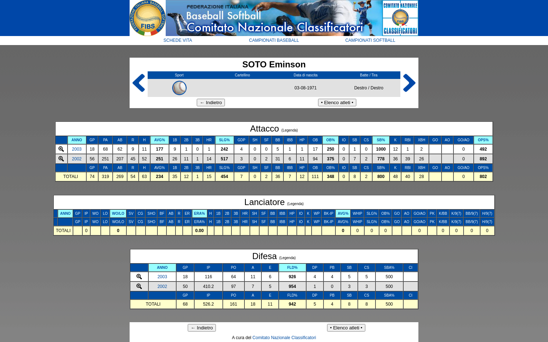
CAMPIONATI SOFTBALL (370, 40)
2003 (77, 149)
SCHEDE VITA (178, 40)
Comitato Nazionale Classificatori (284, 337)
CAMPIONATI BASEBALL (274, 40)
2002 (77, 158)
